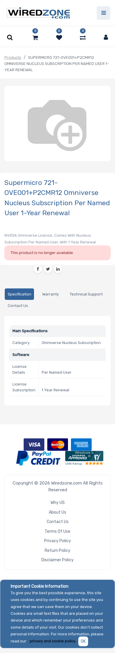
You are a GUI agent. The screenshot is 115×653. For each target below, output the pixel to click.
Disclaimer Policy (57, 559)
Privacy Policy (57, 540)
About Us (57, 512)
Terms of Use (57, 531)
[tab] (19, 294)
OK (83, 641)
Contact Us (58, 521)
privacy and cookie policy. (53, 641)
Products (12, 57)
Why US (58, 502)
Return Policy (57, 550)
